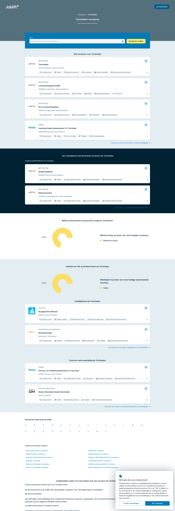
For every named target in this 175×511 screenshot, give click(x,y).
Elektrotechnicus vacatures (98, 454)
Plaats (31, 37)
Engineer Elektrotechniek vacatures (39, 457)
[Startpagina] (12, 7)
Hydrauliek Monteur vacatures (99, 461)
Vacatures (81, 15)
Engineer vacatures (33, 461)
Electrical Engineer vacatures (37, 451)
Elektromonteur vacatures (35, 454)
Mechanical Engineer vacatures (37, 464)
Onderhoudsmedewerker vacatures (101, 464)
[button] (122, 41)
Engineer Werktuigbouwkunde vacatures (103, 457)
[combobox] (77, 41)
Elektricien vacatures (96, 451)
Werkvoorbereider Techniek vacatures (103, 467)
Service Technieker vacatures (37, 467)
